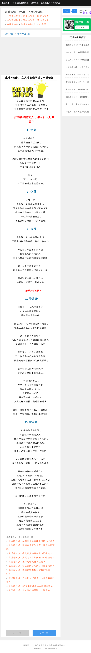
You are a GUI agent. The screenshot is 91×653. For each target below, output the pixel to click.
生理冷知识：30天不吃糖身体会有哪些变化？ (32, 586)
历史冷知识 (45, 3)
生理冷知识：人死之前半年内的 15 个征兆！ (32, 557)
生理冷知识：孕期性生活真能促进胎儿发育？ (32, 541)
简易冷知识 (12, 24)
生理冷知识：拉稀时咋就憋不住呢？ (27, 562)
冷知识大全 (55, 3)
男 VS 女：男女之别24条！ (77, 104)
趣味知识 (6, 3)
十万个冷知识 (15, 3)
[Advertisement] (30, 57)
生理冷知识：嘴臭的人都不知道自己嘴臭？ (30, 553)
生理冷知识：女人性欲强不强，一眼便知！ (30, 590)
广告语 (42, 24)
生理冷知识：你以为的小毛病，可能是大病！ (32, 566)
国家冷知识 (25, 3)
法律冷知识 (35, 3)
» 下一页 (44, 633)
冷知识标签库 (14, 20)
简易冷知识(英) (29, 24)
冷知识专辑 (43, 20)
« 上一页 (17, 633)
